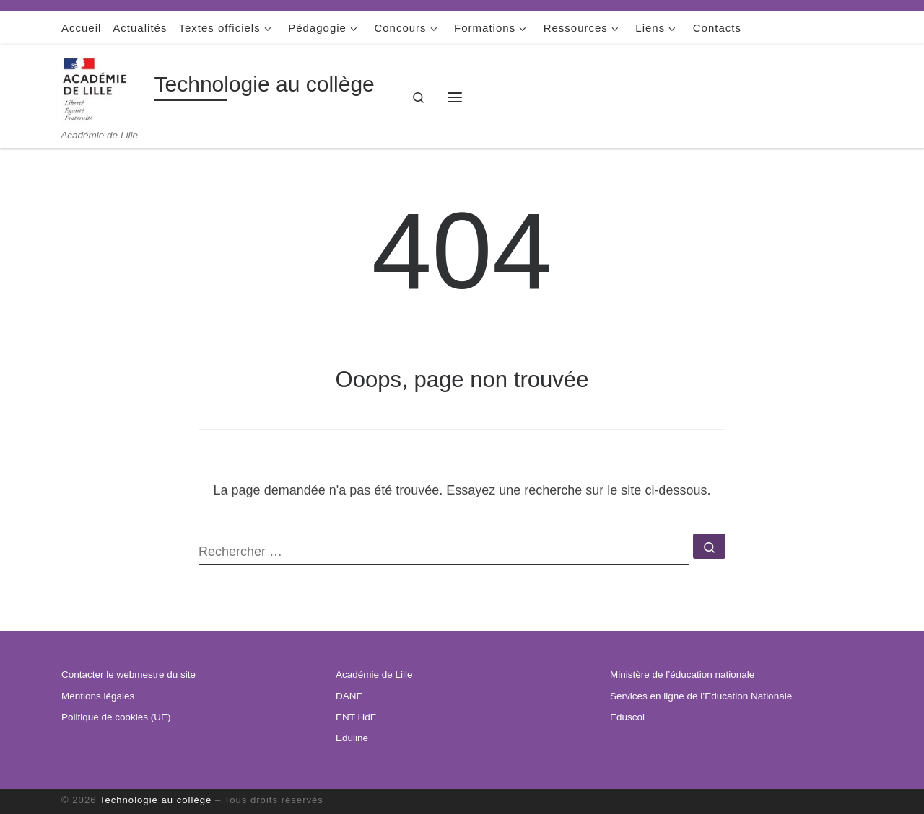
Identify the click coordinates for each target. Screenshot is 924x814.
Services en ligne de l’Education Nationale (701, 696)
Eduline (352, 738)
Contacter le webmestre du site (128, 674)
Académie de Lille (374, 674)
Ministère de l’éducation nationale (682, 674)
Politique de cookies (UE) (116, 717)
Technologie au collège (156, 800)
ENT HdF (356, 717)
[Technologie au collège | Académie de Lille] (105, 87)
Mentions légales (97, 696)
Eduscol (627, 717)
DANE (349, 696)
